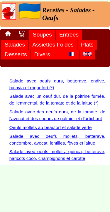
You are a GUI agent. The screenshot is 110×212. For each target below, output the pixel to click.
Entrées (69, 35)
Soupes (42, 35)
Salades (15, 45)
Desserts (16, 54)
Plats (87, 45)
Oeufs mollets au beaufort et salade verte (50, 127)
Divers (42, 54)
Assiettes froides (53, 45)
